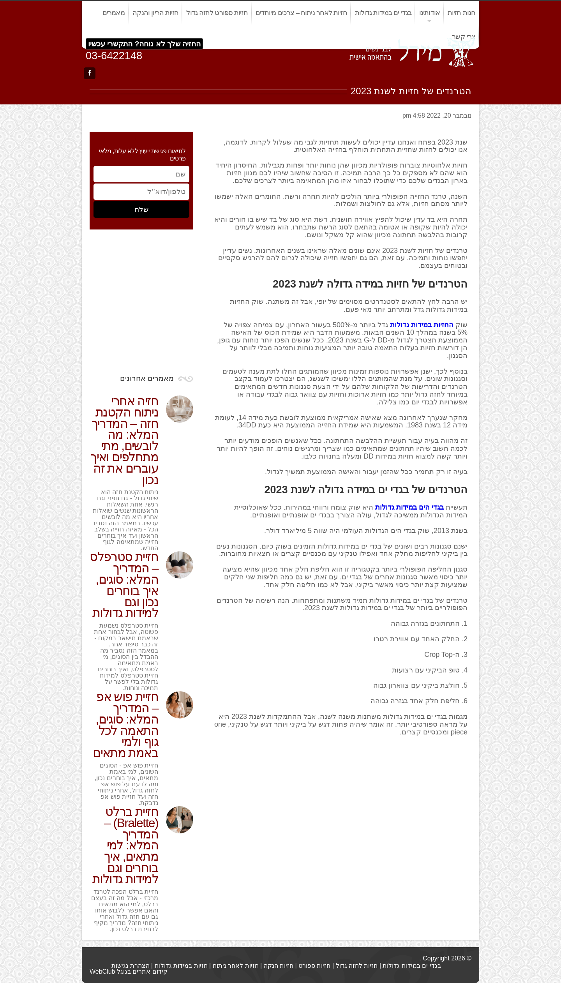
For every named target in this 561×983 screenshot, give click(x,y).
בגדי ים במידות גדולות (383, 13)
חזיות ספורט (314, 965)
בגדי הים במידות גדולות (409, 507)
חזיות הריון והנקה (155, 13)
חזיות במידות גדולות (181, 965)
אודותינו (429, 13)
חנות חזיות (461, 13)
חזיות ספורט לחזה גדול (216, 13)
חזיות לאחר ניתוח (236, 965)
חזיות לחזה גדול (357, 965)
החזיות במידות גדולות (421, 325)
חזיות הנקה (278, 965)
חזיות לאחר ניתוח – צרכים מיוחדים (301, 13)
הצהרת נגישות (130, 965)
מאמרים (113, 13)
